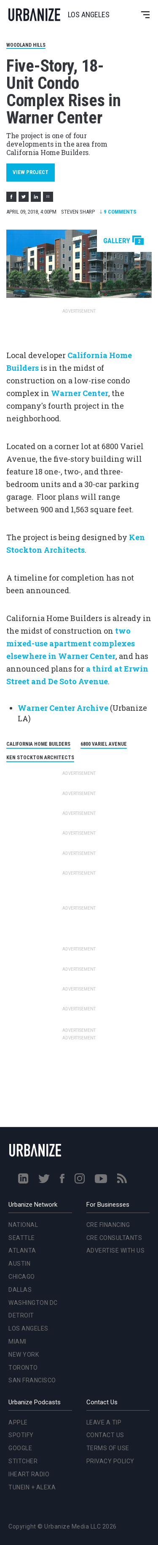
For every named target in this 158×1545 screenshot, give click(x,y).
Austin (19, 1263)
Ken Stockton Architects (40, 757)
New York (23, 1354)
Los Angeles (28, 1328)
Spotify (21, 1435)
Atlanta (22, 1250)
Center (102, 656)
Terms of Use (107, 1448)
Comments (118, 212)
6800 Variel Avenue (103, 744)
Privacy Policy (110, 1461)
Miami (17, 1341)
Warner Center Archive (63, 708)
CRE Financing (108, 1224)
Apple (18, 1422)
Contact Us (105, 1435)
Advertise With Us (115, 1250)
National (23, 1224)
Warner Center (79, 393)
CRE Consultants (114, 1237)
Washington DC (33, 1302)
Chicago (21, 1276)
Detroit (21, 1315)
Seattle (21, 1237)
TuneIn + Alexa (32, 1487)
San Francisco (32, 1380)
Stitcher (22, 1461)
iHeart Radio (28, 1474)
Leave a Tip (104, 1422)
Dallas (20, 1289)
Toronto (23, 1367)
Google (20, 1448)
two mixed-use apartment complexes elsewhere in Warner (70, 643)
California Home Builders (38, 744)
